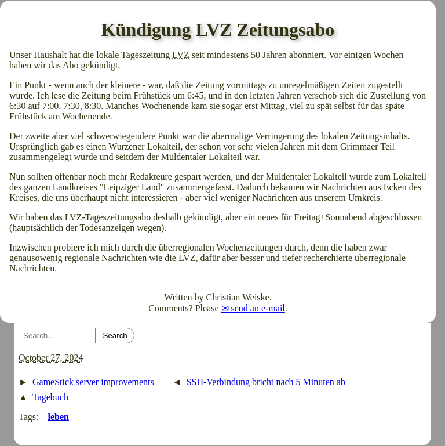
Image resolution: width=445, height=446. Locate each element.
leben (58, 417)
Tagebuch (50, 397)
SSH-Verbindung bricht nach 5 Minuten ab (266, 382)
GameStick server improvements (93, 382)
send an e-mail (258, 308)
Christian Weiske (237, 297)
